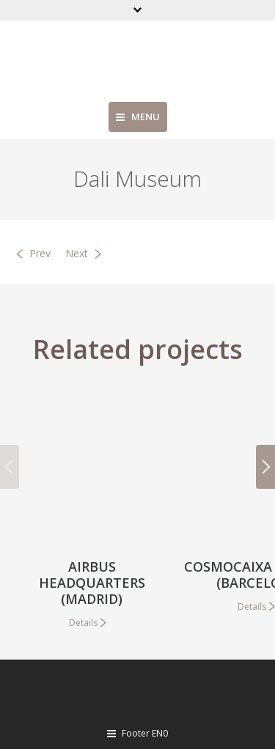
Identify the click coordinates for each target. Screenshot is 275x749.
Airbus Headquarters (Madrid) (92, 583)
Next (76, 253)
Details (83, 622)
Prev (40, 253)
